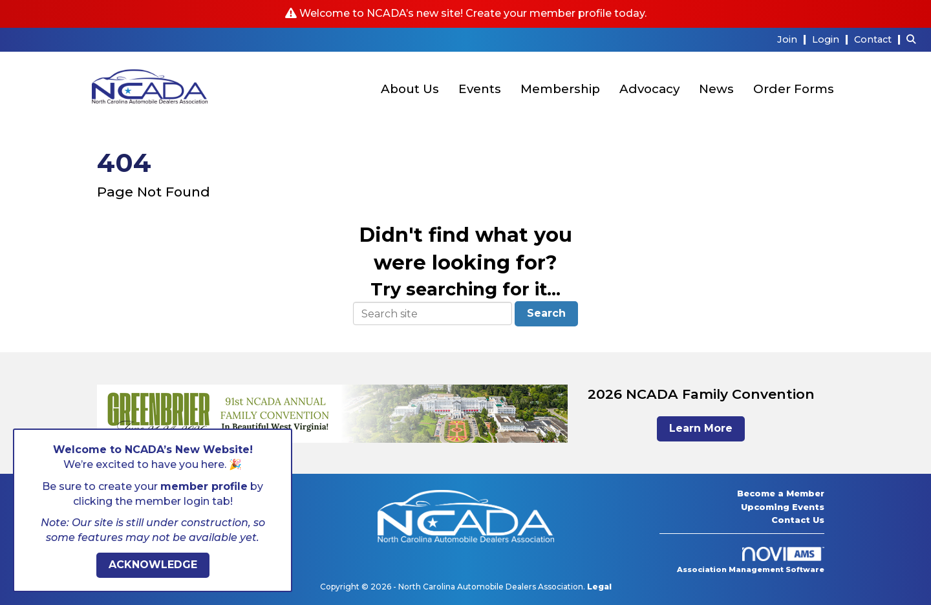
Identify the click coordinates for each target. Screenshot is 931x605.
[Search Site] (913, 39)
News (716, 88)
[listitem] (793, 39)
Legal (599, 586)
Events (479, 88)
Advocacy (649, 88)
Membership (560, 88)
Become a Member (780, 493)
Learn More (701, 428)
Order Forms (793, 88)
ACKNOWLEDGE (153, 564)
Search (546, 313)
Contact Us (797, 520)
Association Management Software (750, 560)
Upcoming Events (782, 507)
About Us (410, 88)
